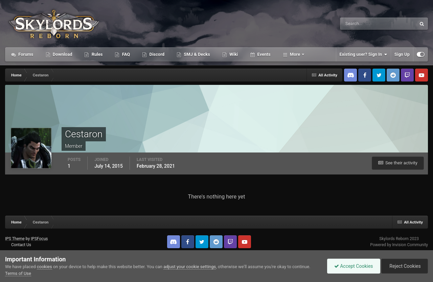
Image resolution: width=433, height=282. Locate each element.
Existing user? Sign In (363, 54)
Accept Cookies (353, 266)
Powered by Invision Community (399, 244)
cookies (44, 266)
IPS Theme (15, 238)
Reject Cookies (404, 266)
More (295, 54)
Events (263, 54)
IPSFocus (39, 238)
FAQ (125, 54)
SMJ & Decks (196, 54)
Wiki (233, 54)
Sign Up (402, 54)
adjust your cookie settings (189, 266)
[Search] (357, 24)
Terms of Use (18, 273)
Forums (25, 54)
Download (62, 54)
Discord (156, 54)
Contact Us (21, 244)
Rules (96, 54)
